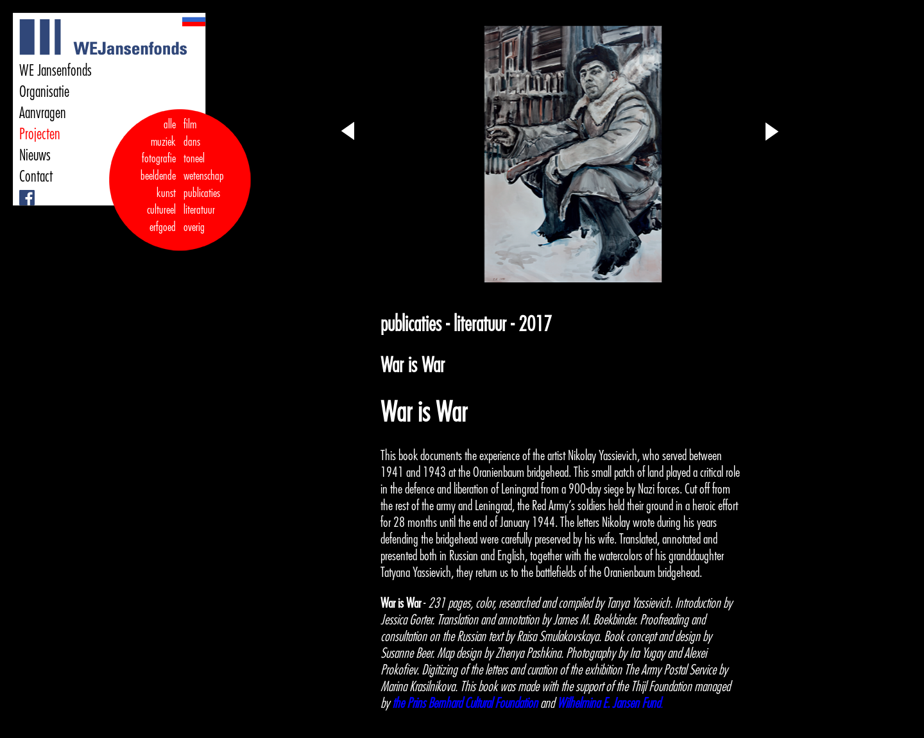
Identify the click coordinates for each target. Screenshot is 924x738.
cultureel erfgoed (161, 218)
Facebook (20, 190)
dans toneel (194, 150)
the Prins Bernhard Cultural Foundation (465, 703)
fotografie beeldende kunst (158, 175)
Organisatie (44, 91)
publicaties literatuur (202, 201)
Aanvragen (42, 113)
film (190, 124)
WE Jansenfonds (55, 70)
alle (170, 124)
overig (194, 227)
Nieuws (35, 155)
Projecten (39, 134)
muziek (163, 142)
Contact (36, 176)
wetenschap (204, 176)
